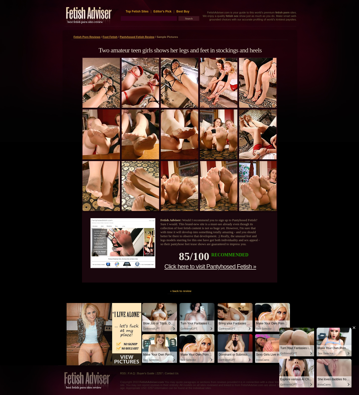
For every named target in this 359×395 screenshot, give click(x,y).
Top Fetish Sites (137, 11)
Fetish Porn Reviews (87, 36)
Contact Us (171, 373)
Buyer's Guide (145, 373)
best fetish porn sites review (85, 22)
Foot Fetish (110, 36)
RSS (123, 373)
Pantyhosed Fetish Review (137, 36)
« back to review (180, 291)
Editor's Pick (163, 11)
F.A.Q (131, 373)
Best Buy (183, 11)
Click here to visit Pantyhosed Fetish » (210, 266)
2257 (160, 373)
